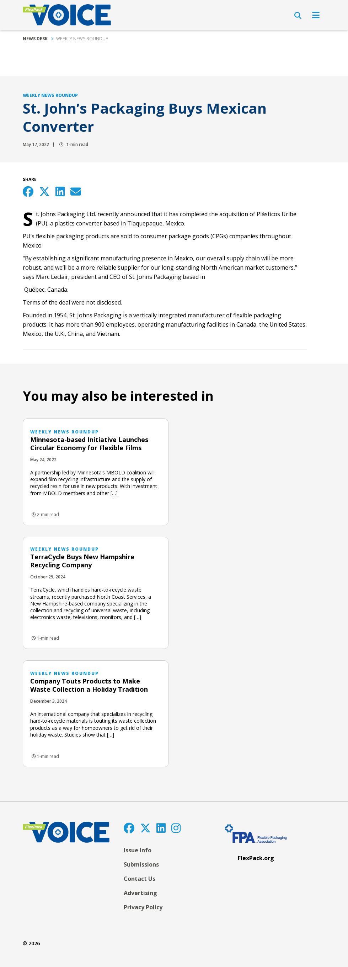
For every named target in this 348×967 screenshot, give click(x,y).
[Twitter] (145, 828)
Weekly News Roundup (82, 39)
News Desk (35, 39)
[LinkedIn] (161, 828)
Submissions (141, 864)
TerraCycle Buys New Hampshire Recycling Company (82, 560)
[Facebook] (129, 828)
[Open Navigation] (315, 15)
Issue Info (137, 850)
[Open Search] (298, 16)
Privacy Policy (143, 907)
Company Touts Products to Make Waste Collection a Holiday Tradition (89, 685)
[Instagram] (176, 828)
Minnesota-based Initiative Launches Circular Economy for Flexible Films (89, 443)
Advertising (140, 893)
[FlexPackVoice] (67, 15)
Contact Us (139, 879)
